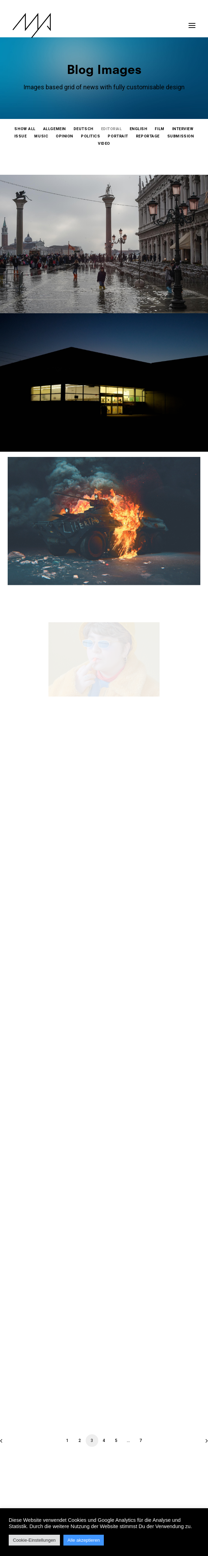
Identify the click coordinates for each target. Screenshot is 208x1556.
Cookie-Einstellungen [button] (34, 1540)
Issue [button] (20, 136)
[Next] (198, 1443)
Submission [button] (180, 136)
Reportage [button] (148, 136)
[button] (192, 22)
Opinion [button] (64, 136)
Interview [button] (183, 129)
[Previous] (9, 1443)
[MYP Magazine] (32, 25)
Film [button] (159, 129)
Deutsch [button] (83, 129)
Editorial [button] (111, 129)
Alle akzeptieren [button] (84, 1540)
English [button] (138, 129)
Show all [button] (24, 129)
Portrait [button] (118, 136)
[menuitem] (24, 129)
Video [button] (104, 143)
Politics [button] (90, 136)
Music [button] (41, 136)
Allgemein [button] (54, 129)
